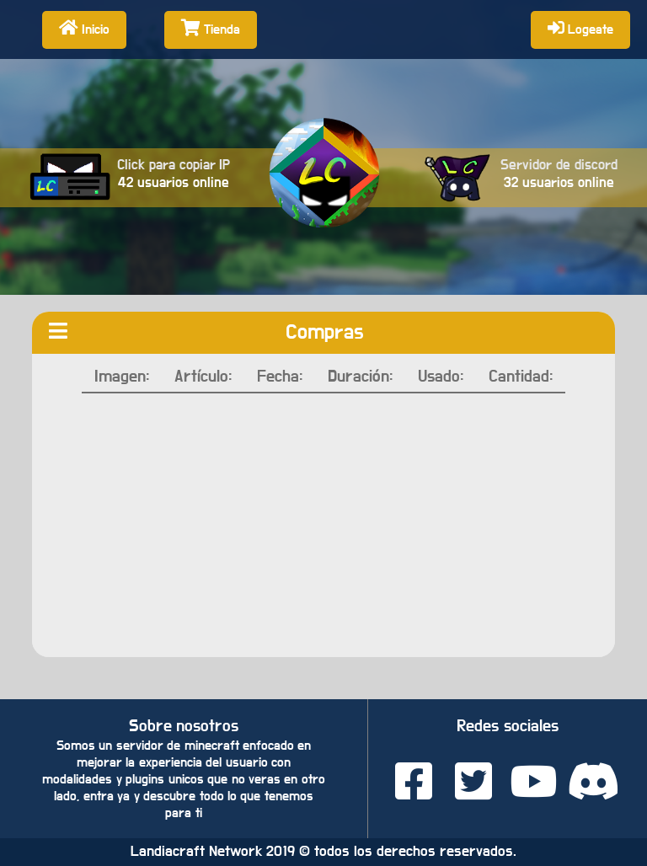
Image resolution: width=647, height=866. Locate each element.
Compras (325, 332)
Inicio (84, 27)
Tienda (210, 27)
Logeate (580, 27)
